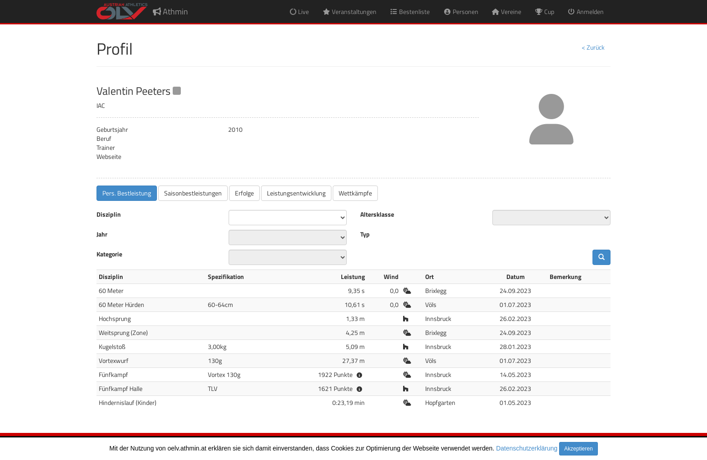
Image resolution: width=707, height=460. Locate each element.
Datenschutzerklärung (526, 448)
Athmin (170, 11)
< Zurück (593, 47)
